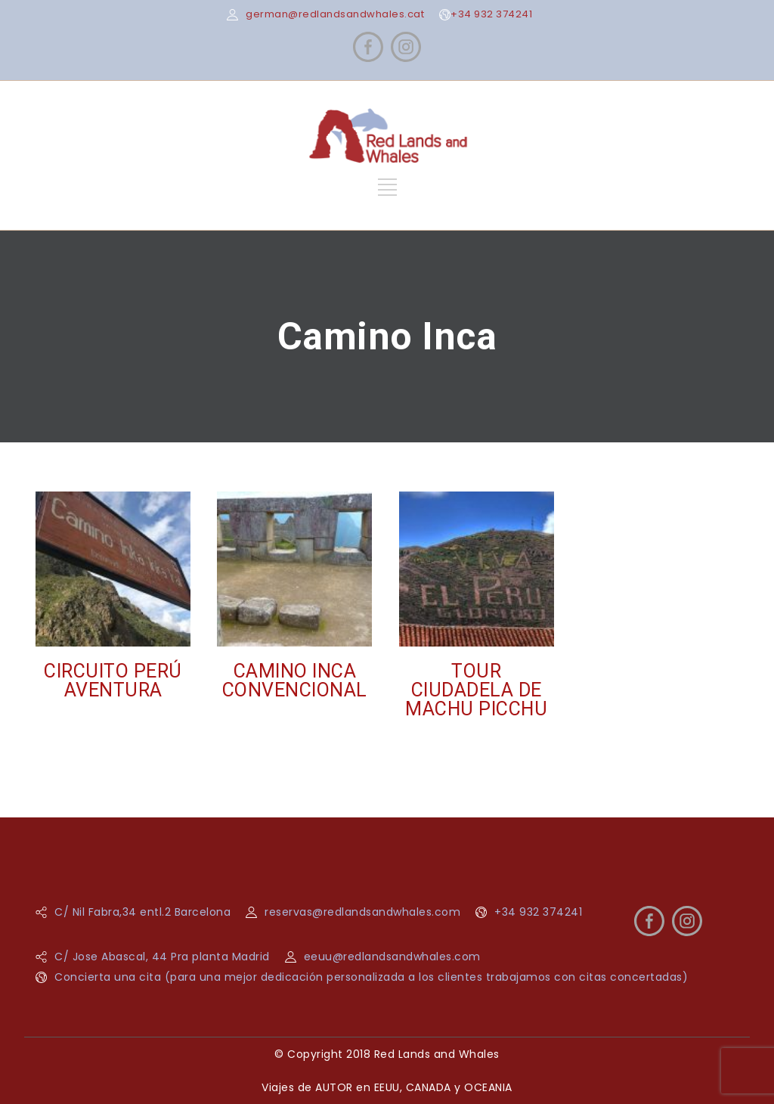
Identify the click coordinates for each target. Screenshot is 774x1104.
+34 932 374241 (491, 14)
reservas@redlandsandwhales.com (362, 911)
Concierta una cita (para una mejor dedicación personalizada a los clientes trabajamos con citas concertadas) (371, 977)
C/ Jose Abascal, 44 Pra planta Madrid (162, 956)
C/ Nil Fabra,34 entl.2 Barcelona (142, 911)
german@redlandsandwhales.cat (335, 14)
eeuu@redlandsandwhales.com (392, 956)
